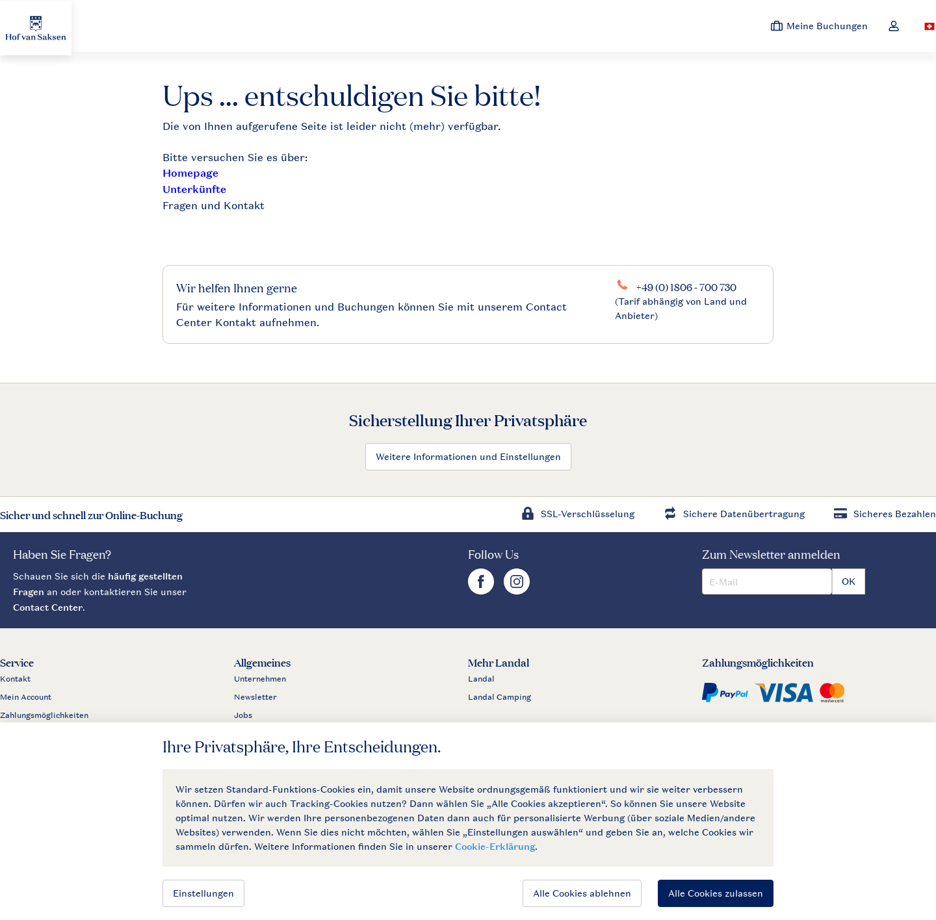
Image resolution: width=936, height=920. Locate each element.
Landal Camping (499, 697)
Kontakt (15, 679)
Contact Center (48, 607)
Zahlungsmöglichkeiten (44, 715)
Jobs (243, 715)
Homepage (190, 173)
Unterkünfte (194, 189)
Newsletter (255, 697)
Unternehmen (260, 679)
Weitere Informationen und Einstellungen (468, 456)
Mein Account (25, 697)
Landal (481, 679)
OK (848, 581)
